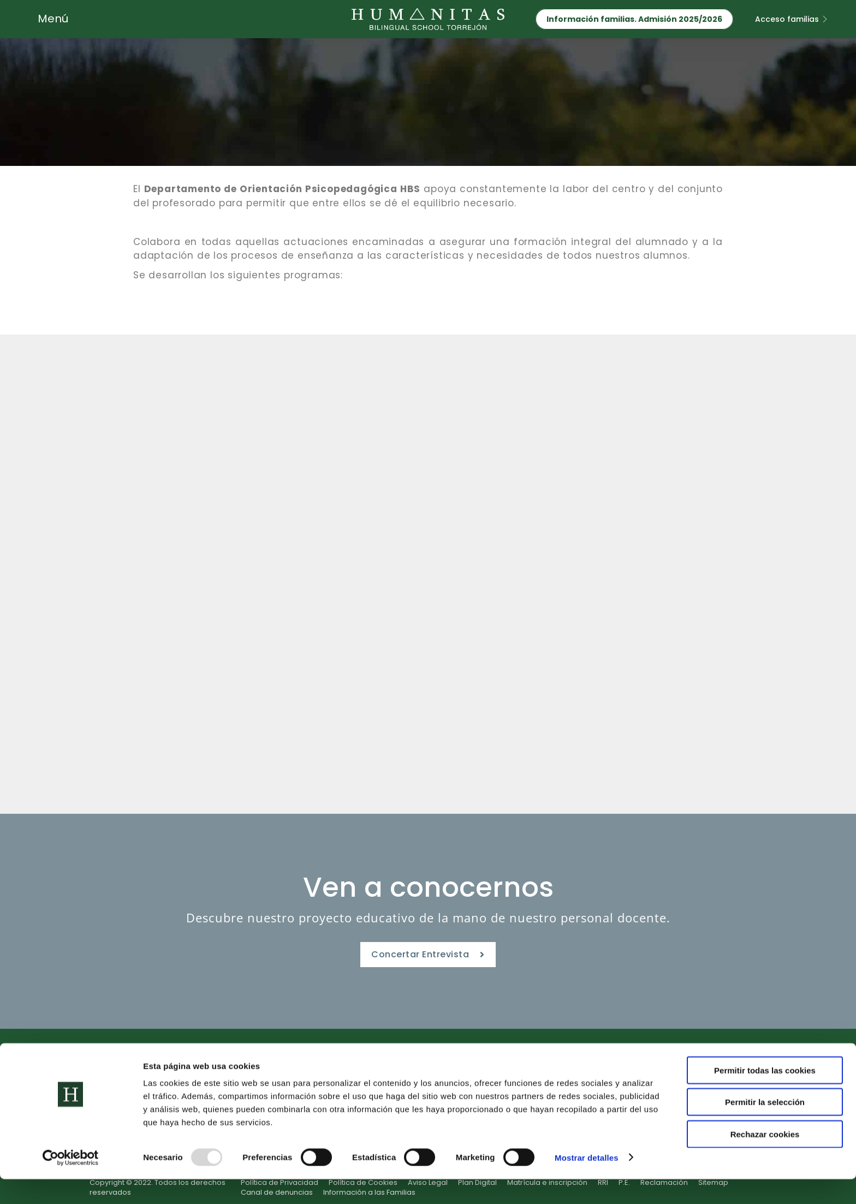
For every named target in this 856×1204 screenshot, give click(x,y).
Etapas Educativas (256, 1062)
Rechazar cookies (765, 1159)
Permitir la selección (765, 1127)
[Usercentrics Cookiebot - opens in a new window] (70, 1183)
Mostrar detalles (587, 1182)
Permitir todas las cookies (765, 1095)
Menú (53, 18)
